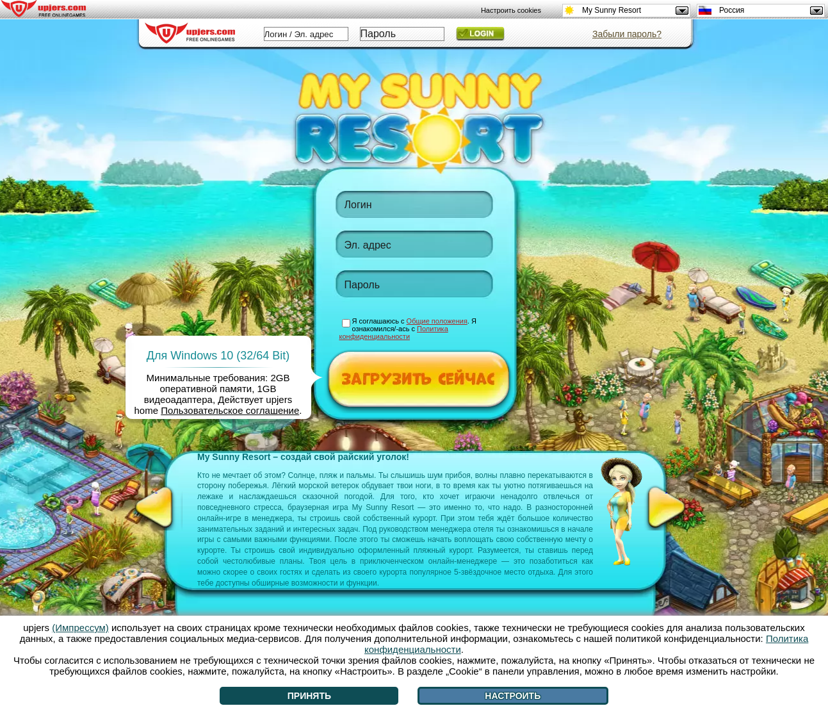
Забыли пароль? (627, 34)
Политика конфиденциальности (393, 332)
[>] (667, 507)
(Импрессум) (80, 627)
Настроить (512, 696)
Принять (309, 696)
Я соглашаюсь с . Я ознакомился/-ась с (407, 328)
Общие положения (437, 321)
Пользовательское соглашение (230, 410)
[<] (157, 507)
